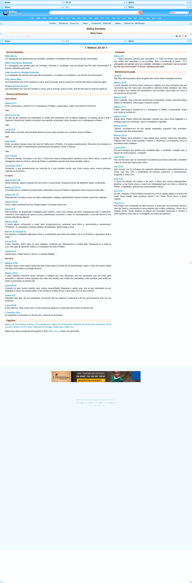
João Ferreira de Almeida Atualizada (22, 72)
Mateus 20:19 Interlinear (15, 324)
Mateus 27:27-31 (12, 187)
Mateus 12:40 (11, 263)
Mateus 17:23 (120, 97)
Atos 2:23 (118, 167)
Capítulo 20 (20, 36)
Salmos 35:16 (11, 202)
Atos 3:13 (118, 179)
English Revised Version (16, 86)
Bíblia (7, 36)
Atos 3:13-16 (11, 156)
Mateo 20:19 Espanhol (62, 324)
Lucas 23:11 (10, 241)
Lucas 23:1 (10, 130)
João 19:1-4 (10, 251)
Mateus (13, 36)
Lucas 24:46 (10, 305)
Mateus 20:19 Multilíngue (39, 324)
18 (117, 58)
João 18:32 (119, 157)
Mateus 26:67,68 (12, 180)
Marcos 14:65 (11, 222)
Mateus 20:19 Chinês (23, 327)
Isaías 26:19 (10, 286)
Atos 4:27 (118, 191)
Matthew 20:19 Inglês (43, 327)
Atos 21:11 (119, 203)
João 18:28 (10, 141)
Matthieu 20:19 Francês (84, 324)
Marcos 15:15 (120, 135)
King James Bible (13, 79)
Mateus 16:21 (11, 273)
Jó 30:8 (117, 76)
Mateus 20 (119, 56)
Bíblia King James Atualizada (18, 63)
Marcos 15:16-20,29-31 (15, 232)
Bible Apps (59, 327)
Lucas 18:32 (119, 148)
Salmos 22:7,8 (11, 195)
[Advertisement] (96, 352)
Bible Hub (69, 327)
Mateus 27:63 (120, 126)
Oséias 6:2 (10, 295)
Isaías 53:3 (10, 209)
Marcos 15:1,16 (12, 115)
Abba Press (53, 331)
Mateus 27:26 (120, 116)
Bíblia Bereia (11, 56)
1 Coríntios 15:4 (12, 313)
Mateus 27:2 (10, 103)
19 (182, 61)
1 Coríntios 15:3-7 (13, 166)
